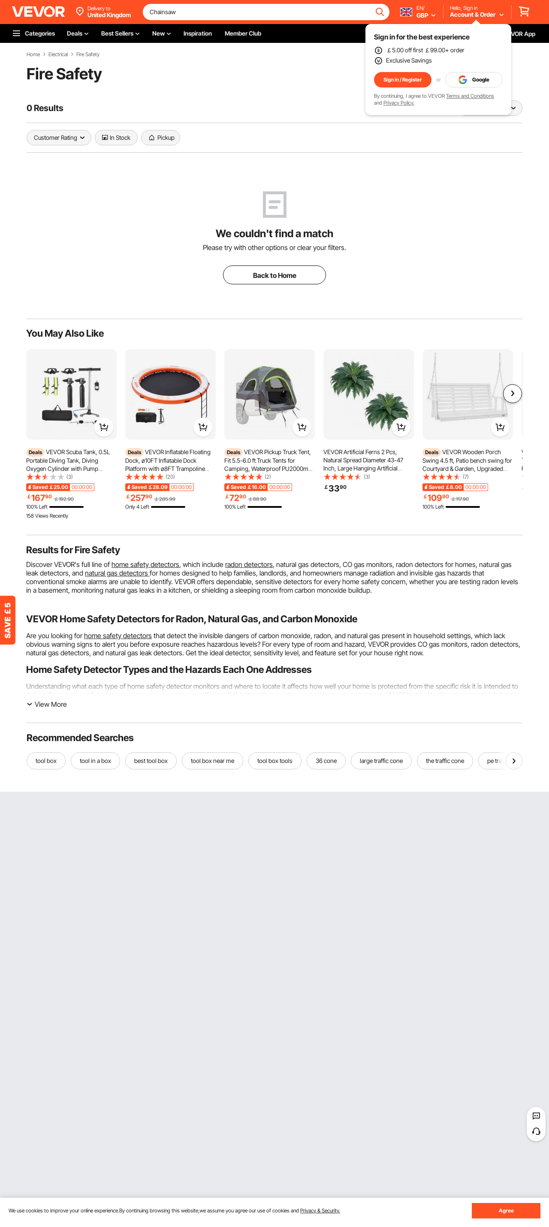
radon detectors (249, 564)
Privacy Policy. (398, 102)
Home (33, 54)
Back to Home (274, 275)
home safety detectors (145, 564)
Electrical (58, 54)
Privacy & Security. (320, 1210)
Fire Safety (88, 54)
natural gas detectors (117, 573)
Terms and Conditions (470, 96)
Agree (506, 1210)
